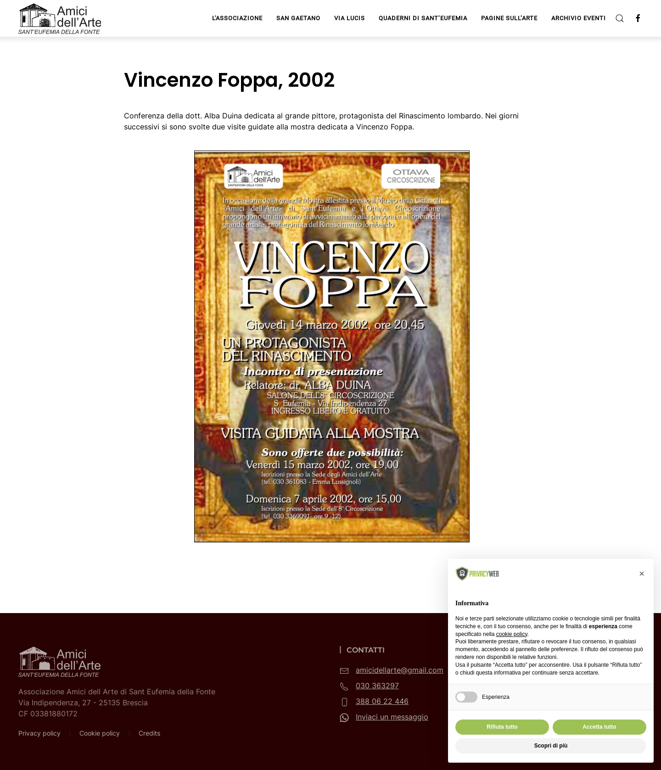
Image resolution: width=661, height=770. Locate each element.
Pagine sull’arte (509, 18)
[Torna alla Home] (61, 18)
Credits (149, 733)
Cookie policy (99, 733)
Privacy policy (39, 733)
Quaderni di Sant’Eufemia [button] (423, 18)
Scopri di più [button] (551, 745)
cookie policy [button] (511, 634)
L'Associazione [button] (237, 18)
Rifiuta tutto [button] (502, 727)
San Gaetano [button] (298, 18)
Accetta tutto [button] (599, 727)
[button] (619, 18)
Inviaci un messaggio (392, 716)
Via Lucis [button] (349, 18)
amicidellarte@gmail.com (399, 670)
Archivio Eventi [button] (578, 18)
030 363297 (377, 685)
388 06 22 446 (382, 701)
